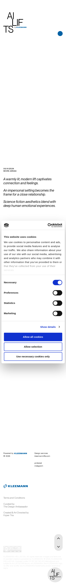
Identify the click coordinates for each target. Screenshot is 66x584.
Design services (41, 453)
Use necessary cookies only (33, 356)
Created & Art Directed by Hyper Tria (16, 514)
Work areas (10, 171)
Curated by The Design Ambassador (15, 505)
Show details (48, 326)
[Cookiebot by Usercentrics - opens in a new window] (47, 225)
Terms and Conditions (14, 497)
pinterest (38, 463)
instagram (38, 466)
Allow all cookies (33, 336)
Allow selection (33, 346)
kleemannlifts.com (42, 456)
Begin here (24, 426)
